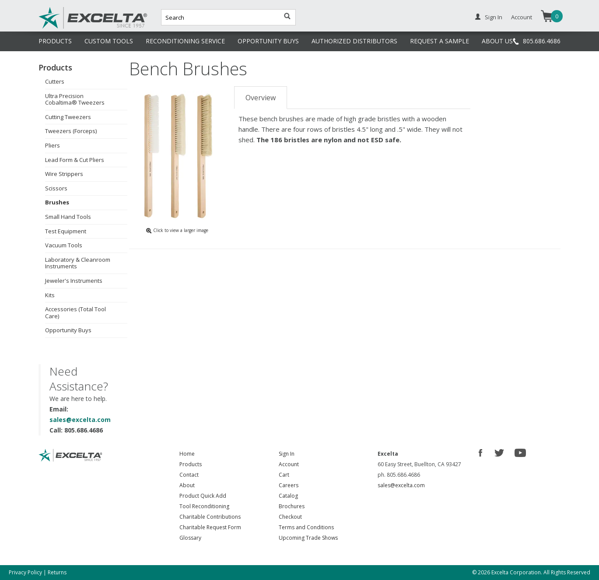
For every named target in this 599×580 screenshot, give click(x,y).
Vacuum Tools (63, 245)
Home (187, 453)
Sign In (493, 17)
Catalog (288, 495)
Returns (57, 572)
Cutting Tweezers (68, 117)
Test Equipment (65, 231)
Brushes (57, 202)
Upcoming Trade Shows (308, 537)
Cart (284, 474)
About (187, 485)
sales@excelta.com (80, 419)
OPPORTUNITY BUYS (268, 41)
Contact (189, 474)
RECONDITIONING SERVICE (185, 41)
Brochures (292, 506)
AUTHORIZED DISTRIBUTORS (354, 41)
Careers (288, 485)
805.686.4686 (541, 41)
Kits (50, 295)
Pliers (52, 145)
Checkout (290, 516)
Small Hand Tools (68, 217)
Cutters (54, 81)
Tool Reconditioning (204, 506)
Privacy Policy (25, 572)
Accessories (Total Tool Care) (75, 312)
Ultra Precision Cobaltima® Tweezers (75, 99)
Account (521, 17)
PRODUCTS (55, 41)
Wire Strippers (64, 174)
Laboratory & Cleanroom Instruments (77, 263)
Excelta (66, 27)
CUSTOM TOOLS (108, 41)
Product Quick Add (202, 495)
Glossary (190, 537)
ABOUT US (497, 41)
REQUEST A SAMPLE (439, 41)
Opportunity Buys (68, 330)
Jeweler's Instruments (73, 281)
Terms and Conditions (306, 527)
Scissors (56, 188)
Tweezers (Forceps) (71, 131)
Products (190, 464)
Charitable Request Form (210, 527)
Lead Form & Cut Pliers (74, 160)
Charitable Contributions (210, 516)
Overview (260, 97)
